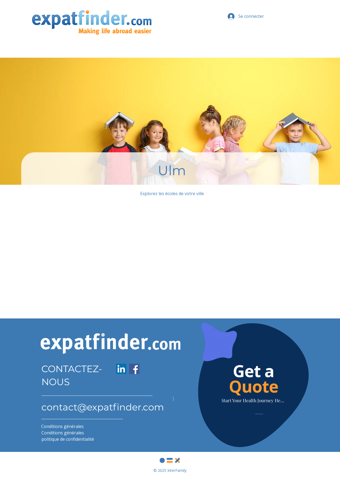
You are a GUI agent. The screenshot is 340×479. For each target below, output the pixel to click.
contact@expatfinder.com (102, 407)
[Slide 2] (261, 438)
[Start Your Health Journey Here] (253, 400)
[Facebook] (134, 369)
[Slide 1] (257, 438)
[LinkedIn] (121, 369)
